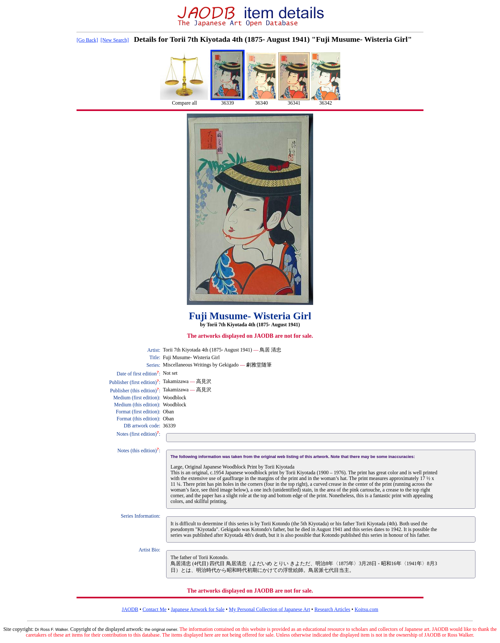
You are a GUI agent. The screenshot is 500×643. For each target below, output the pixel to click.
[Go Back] (87, 40)
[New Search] (114, 40)
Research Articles (332, 609)
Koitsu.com (366, 609)
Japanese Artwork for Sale (197, 609)
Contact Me (154, 609)
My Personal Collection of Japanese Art (269, 609)
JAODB (130, 609)
